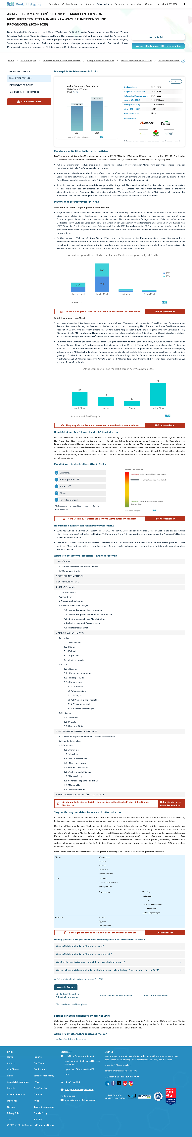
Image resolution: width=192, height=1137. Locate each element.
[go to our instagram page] (130, 1084)
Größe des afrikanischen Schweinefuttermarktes (67, 995)
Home (10, 1057)
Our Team (39, 1063)
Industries (136, 4)
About (89, 4)
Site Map (38, 1119)
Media (10, 1075)
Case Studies (40, 1088)
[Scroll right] (183, 61)
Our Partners (40, 1069)
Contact (149, 4)
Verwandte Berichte (66, 987)
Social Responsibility (44, 1075)
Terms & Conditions (44, 1107)
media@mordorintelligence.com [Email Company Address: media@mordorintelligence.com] (80, 1100)
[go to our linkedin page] (107, 1084)
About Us (11, 1063)
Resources (120, 4)
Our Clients (13, 1069)
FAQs (36, 1082)
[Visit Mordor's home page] (24, 4)
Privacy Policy (14, 1113)
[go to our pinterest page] (125, 1084)
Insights (11, 1088)
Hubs (36, 1100)
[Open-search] (186, 4)
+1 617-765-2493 (167, 4)
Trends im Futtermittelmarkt (156, 995)
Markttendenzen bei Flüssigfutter (71, 1004)
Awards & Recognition (18, 1082)
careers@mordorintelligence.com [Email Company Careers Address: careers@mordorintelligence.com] (121, 1070)
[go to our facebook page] (113, 1084)
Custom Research (71, 4)
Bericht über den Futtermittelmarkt (116, 995)
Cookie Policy (40, 1113)
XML (9, 1119)
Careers (11, 1107)
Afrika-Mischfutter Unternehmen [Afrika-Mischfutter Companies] (71, 1039)
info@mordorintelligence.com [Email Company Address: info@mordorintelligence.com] (79, 1089)
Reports (53, 4)
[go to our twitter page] (119, 1084)
